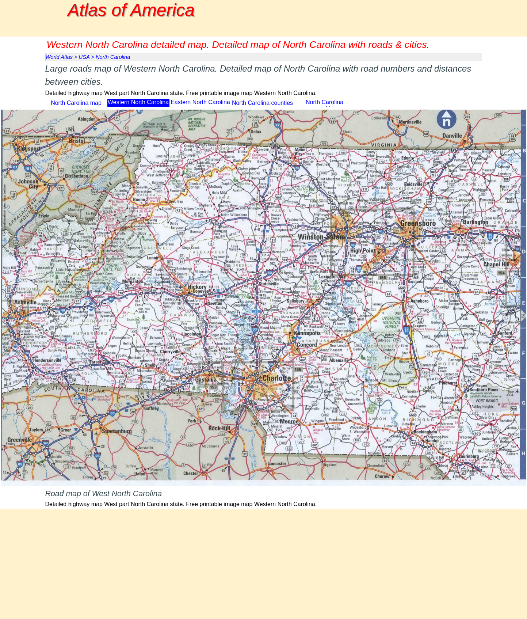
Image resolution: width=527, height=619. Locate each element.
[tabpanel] (263, 80)
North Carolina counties (262, 103)
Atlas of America (131, 10)
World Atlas (59, 57)
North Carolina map (76, 103)
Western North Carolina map (138, 105)
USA (84, 57)
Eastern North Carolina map (200, 105)
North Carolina (113, 57)
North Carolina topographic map (324, 105)
